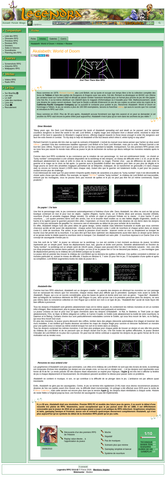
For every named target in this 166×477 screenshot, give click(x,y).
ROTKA (93, 175)
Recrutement (10, 107)
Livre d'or (9, 102)
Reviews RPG (11, 43)
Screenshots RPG (13, 64)
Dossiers (9, 45)
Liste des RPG (11, 36)
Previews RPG (11, 41)
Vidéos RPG (10, 80)
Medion (89, 472)
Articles (42, 39)
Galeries (53, 39)
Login (35, 24)
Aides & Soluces (12, 48)
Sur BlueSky (11, 93)
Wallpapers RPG (12, 68)
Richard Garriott (66, 93)
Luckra (47, 444)
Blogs (22, 23)
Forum (14, 23)
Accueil (6, 23)
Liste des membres (13, 100)
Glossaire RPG (11, 38)
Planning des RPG (13, 52)
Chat (7, 105)
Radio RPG (10, 82)
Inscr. (40, 24)
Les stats (9, 95)
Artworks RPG (11, 66)
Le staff (8, 98)
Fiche (33, 39)
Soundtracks (10, 50)
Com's (63, 39)
